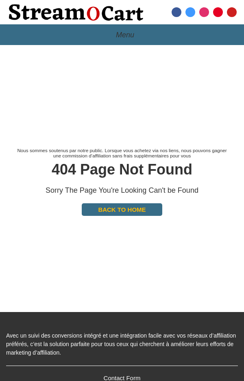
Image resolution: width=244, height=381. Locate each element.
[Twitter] (190, 12)
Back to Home (122, 209)
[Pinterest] (218, 12)
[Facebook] (176, 12)
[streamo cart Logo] (76, 11)
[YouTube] (232, 12)
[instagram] (204, 12)
